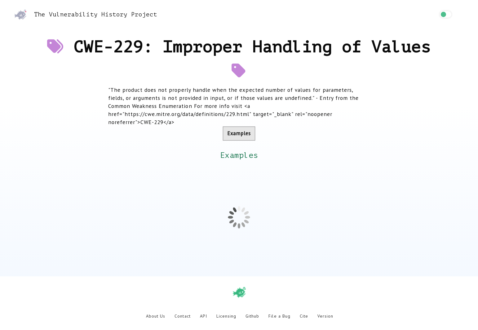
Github (252, 316)
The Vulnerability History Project (85, 14)
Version (325, 316)
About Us (155, 316)
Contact (182, 316)
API (203, 316)
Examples (239, 133)
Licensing (226, 316)
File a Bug (279, 316)
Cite (304, 316)
